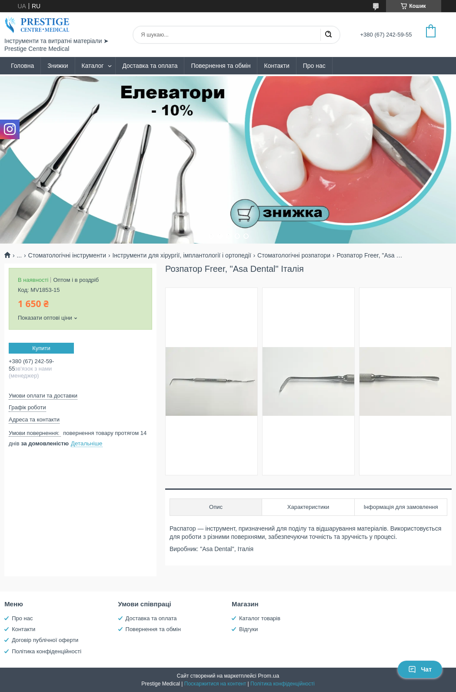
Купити (41, 348)
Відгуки (248, 629)
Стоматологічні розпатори (293, 255)
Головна (22, 65)
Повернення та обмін (220, 65)
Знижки (57, 65)
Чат (420, 669)
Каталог (93, 65)
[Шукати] (328, 35)
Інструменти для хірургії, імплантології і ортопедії (181, 255)
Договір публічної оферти (45, 640)
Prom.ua (268, 675)
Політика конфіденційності (46, 651)
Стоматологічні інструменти (67, 255)
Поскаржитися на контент (215, 684)
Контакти (276, 65)
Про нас (314, 65)
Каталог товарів (259, 618)
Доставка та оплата (149, 65)
